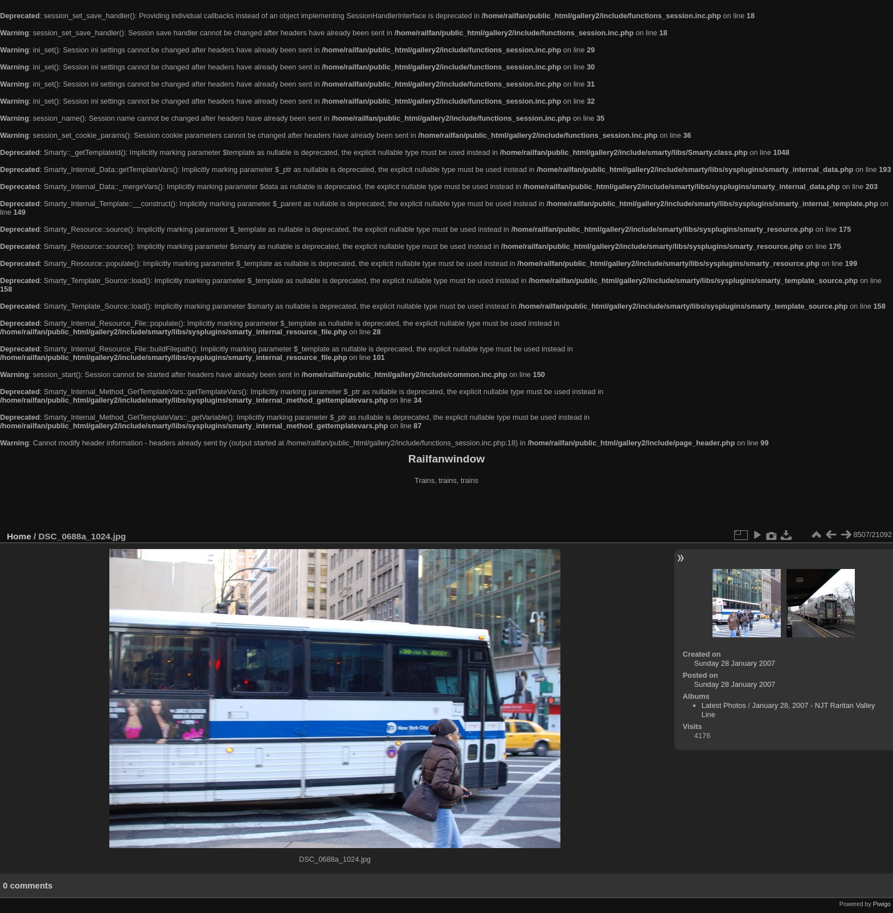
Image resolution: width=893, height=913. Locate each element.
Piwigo (882, 903)
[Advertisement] (446, 509)
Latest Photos (724, 705)
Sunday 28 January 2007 (734, 663)
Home (19, 536)
